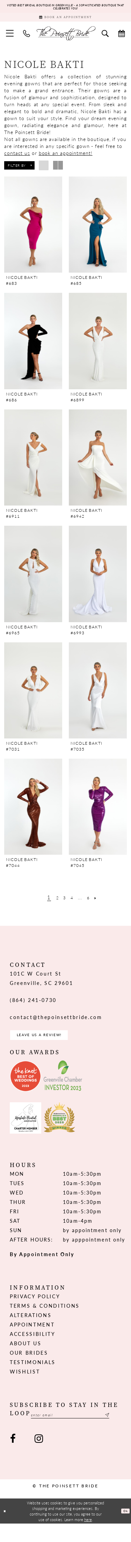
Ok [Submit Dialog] (124, 1529)
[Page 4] (72, 903)
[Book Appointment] (65, 22)
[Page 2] (53, 903)
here (88, 1538)
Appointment (32, 1334)
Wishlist (25, 1381)
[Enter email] (65, 1432)
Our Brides (29, 1363)
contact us (17, 159)
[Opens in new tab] (25, 1086)
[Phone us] (27, 39)
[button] (10, 39)
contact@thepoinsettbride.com (56, 1023)
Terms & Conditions (45, 1316)
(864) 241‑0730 (33, 1006)
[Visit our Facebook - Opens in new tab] (13, 1457)
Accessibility (33, 1344)
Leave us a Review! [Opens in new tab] (50, 1043)
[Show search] (105, 39)
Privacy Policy (35, 1306)
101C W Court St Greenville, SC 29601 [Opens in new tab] (41, 985)
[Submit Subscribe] (117, 1432)
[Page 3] (62, 903)
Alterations (30, 1325)
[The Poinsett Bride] (66, 39)
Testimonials (33, 1372)
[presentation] (33, 231)
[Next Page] (103, 903)
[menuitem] (10, 39)
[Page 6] (93, 903)
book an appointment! (66, 159)
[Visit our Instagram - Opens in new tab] (38, 1457)
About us (25, 1353)
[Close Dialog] (6, 1529)
